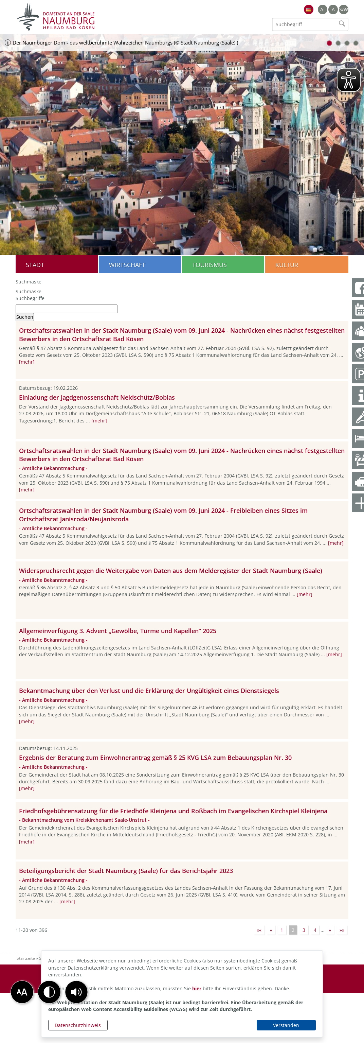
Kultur (286, 265)
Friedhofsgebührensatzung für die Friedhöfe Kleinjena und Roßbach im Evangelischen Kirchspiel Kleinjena (173, 811)
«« (259, 930)
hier (196, 988)
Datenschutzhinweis (78, 1025)
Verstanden (286, 1025)
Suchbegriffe (30, 298)
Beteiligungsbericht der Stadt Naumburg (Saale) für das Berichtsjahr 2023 (126, 871)
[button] (76, 992)
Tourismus (209, 265)
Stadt (35, 265)
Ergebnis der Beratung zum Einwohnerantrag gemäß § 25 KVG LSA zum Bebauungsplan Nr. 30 (155, 757)
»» (342, 930)
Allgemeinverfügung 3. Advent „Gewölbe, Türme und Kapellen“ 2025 (117, 631)
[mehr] (27, 362)
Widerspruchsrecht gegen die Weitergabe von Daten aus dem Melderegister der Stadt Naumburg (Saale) (170, 571)
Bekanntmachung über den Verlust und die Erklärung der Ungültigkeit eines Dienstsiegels (149, 690)
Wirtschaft (127, 265)
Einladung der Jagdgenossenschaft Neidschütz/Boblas (97, 397)
